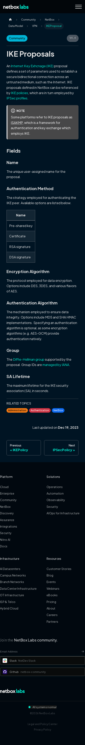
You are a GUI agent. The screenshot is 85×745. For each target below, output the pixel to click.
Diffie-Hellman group (28, 359)
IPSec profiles (17, 98)
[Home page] (10, 20)
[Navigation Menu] (78, 6)
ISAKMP (17, 122)
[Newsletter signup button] (83, 651)
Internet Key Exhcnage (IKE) (32, 66)
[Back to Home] (16, 7)
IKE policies (19, 93)
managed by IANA (55, 365)
